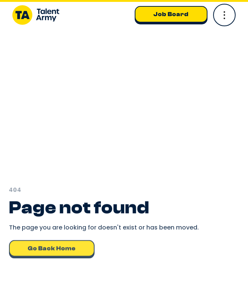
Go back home (52, 248)
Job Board (171, 14)
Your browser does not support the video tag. (124, 111)
